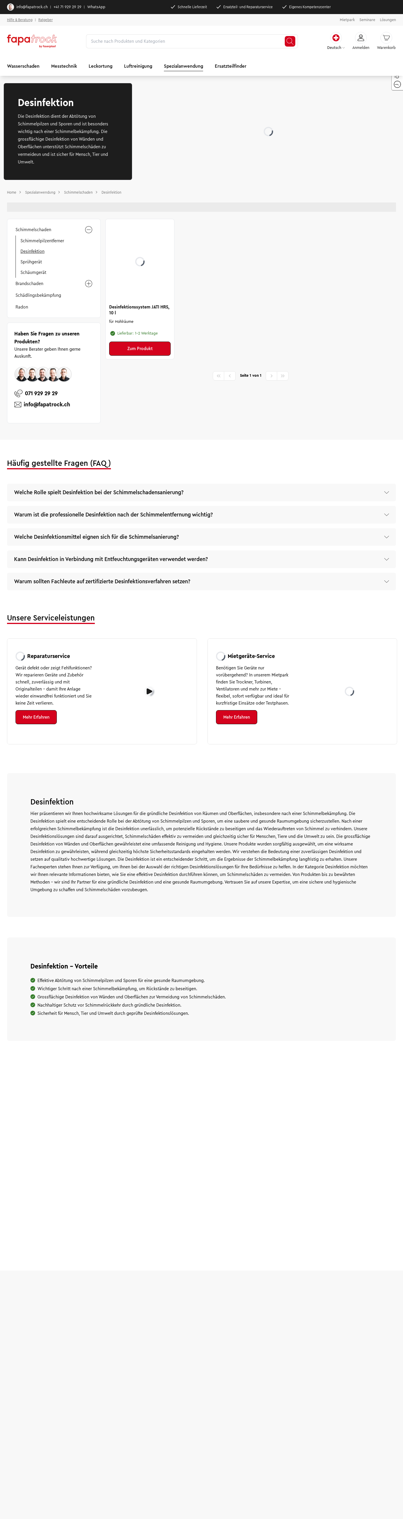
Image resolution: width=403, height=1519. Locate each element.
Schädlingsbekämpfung (38, 295)
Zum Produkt (140, 348)
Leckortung (100, 66)
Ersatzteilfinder (230, 66)
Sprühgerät (31, 262)
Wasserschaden (23, 66)
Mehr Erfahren (36, 717)
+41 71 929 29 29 (67, 7)
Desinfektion (32, 251)
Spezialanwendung (183, 66)
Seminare (367, 20)
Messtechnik (64, 66)
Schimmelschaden (54, 229)
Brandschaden (54, 283)
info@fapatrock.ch (27, 7)
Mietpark (347, 20)
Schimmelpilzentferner (42, 240)
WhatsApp (96, 7)
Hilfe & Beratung (19, 20)
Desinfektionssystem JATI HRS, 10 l (139, 310)
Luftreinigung (138, 66)
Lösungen (388, 20)
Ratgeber (45, 20)
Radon (22, 307)
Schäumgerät (33, 272)
